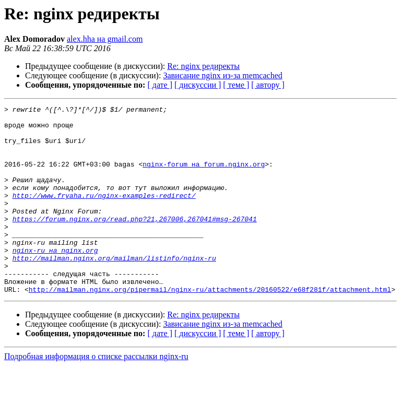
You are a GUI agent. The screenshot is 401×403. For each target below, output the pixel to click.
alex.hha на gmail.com (105, 38)
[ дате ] (159, 84)
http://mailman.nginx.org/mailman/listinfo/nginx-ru (114, 289)
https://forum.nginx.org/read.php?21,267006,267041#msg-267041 (135, 242)
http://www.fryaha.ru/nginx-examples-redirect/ (104, 214)
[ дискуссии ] (197, 84)
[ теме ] (236, 84)
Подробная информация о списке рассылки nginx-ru (96, 393)
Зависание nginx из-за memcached (222, 75)
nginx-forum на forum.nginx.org (204, 176)
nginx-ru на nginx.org (55, 280)
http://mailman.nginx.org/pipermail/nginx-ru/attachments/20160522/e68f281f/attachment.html (210, 326)
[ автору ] (267, 84)
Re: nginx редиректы (203, 66)
